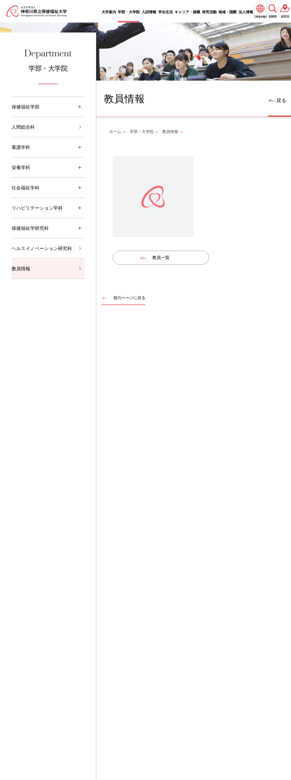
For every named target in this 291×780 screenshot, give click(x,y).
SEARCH (272, 16)
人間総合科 (23, 127)
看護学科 (21, 147)
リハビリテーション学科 (37, 208)
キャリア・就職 (187, 12)
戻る (281, 100)
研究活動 (209, 12)
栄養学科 (21, 167)
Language (260, 16)
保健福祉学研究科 (30, 228)
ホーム (115, 131)
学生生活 (165, 12)
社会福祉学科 (25, 187)
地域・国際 (227, 12)
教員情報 (21, 268)
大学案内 (109, 12)
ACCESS (285, 16)
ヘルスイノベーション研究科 (42, 248)
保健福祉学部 (25, 106)
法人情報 (246, 12)
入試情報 (149, 12)
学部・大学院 (129, 12)
